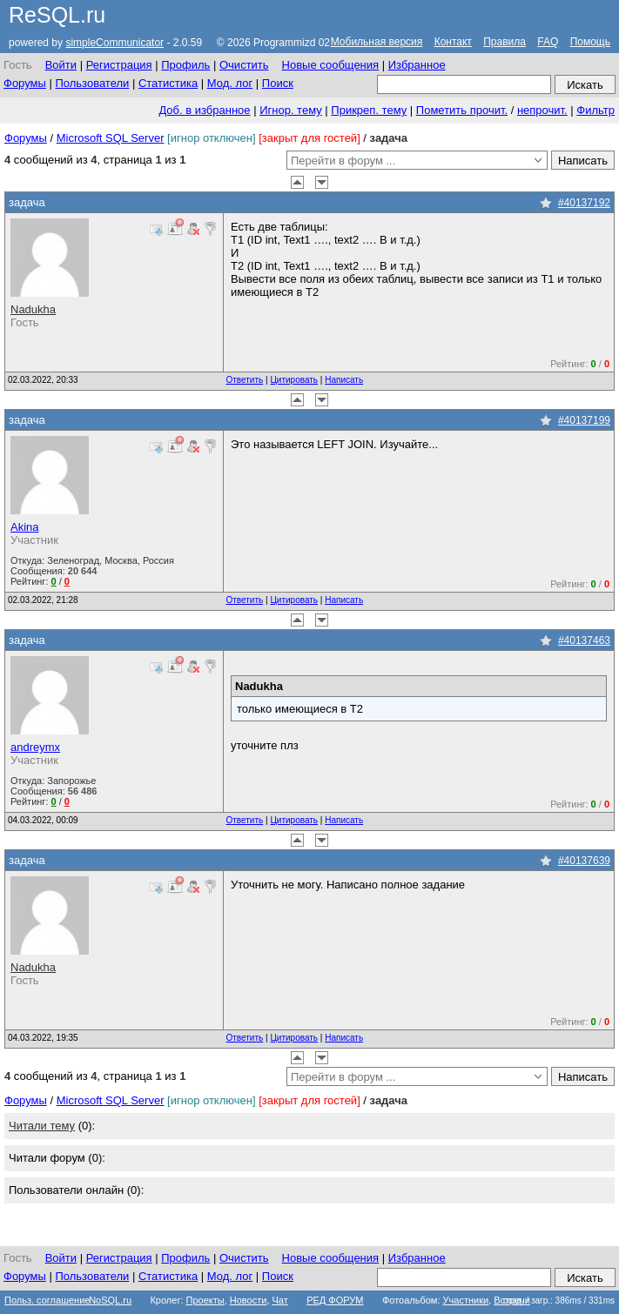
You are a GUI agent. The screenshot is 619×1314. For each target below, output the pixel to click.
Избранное (417, 64)
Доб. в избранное (204, 110)
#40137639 (584, 861)
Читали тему (42, 1125)
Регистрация (119, 64)
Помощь (590, 42)
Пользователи (92, 83)
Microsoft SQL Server (111, 137)
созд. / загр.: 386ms (559, 1300)
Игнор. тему (290, 110)
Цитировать (294, 380)
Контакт (453, 42)
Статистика (168, 83)
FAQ (547, 42)
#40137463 (584, 640)
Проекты (205, 1300)
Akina (24, 526)
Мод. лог (229, 83)
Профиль (185, 64)
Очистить (244, 64)
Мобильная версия (377, 42)
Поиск (277, 83)
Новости (248, 1300)
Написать (344, 380)
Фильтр (595, 110)
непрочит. (542, 110)
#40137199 (584, 420)
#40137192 (584, 203)
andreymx (35, 747)
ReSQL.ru (57, 15)
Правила (504, 42)
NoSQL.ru (110, 1300)
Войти (61, 64)
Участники (466, 1300)
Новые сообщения (331, 64)
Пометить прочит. (462, 110)
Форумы (24, 83)
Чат (280, 1300)
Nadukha (33, 309)
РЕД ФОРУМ (334, 1300)
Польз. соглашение (47, 1300)
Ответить (245, 380)
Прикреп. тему (369, 110)
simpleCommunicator (114, 43)
